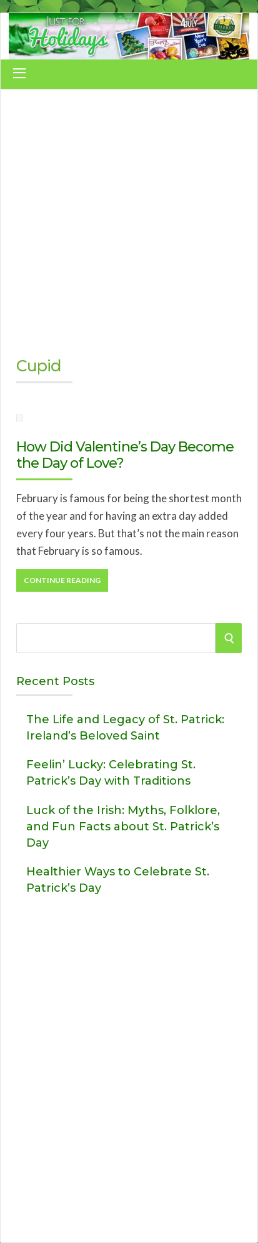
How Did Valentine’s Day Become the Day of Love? (125, 455)
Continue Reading (62, 580)
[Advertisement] (129, 218)
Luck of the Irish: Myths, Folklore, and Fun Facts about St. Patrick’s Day (123, 826)
